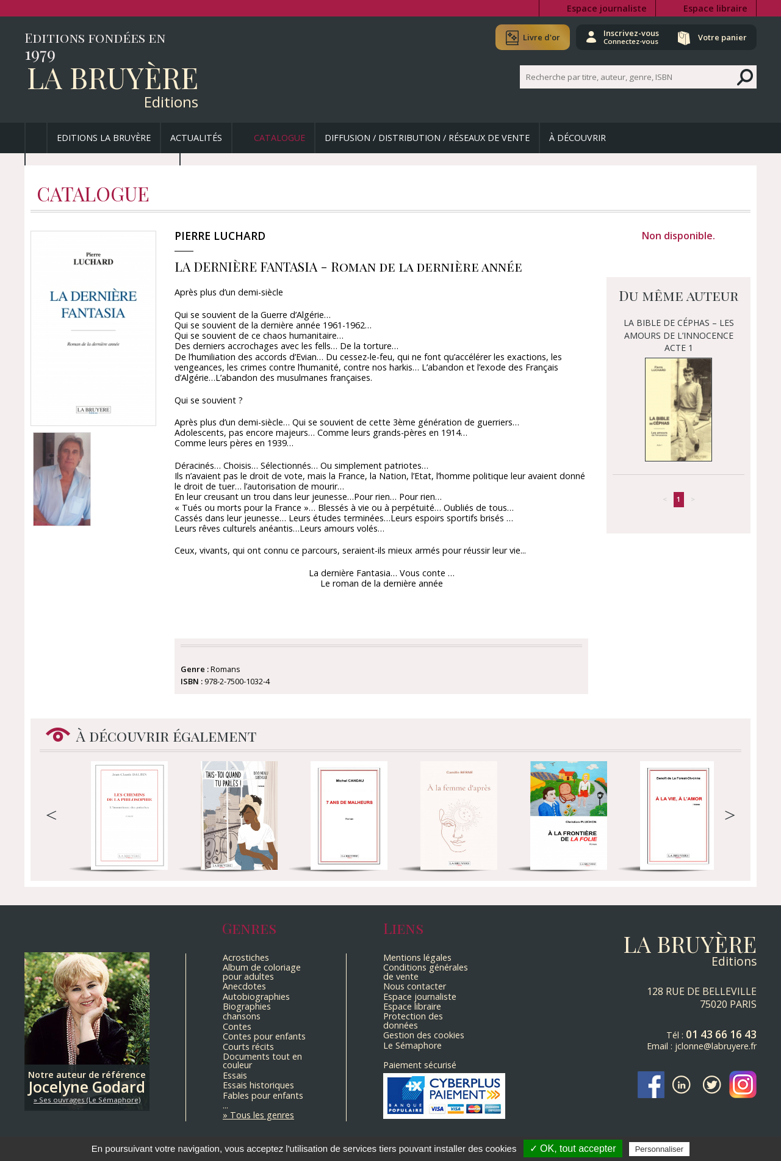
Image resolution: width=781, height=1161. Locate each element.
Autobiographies (256, 996)
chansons (242, 1016)
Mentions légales (417, 957)
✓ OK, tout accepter (573, 1148)
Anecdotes (244, 986)
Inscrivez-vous (629, 36)
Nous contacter (414, 986)
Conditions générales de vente (425, 971)
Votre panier (721, 37)
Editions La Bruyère (104, 137)
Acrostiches (246, 957)
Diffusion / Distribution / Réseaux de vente (427, 137)
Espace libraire (715, 8)
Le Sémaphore (412, 1045)
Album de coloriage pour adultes (262, 971)
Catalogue (279, 137)
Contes (237, 1026)
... (225, 1105)
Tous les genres (262, 1115)
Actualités (196, 137)
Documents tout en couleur (262, 1061)
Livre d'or (538, 37)
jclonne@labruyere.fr (716, 1046)
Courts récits (248, 1046)
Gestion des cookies (423, 1035)
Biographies (247, 1006)
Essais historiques (258, 1085)
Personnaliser (659, 1149)
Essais (235, 1075)
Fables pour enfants (263, 1095)
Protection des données (413, 1020)
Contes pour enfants (264, 1036)
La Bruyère (112, 76)
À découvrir (577, 137)
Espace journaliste (607, 8)
